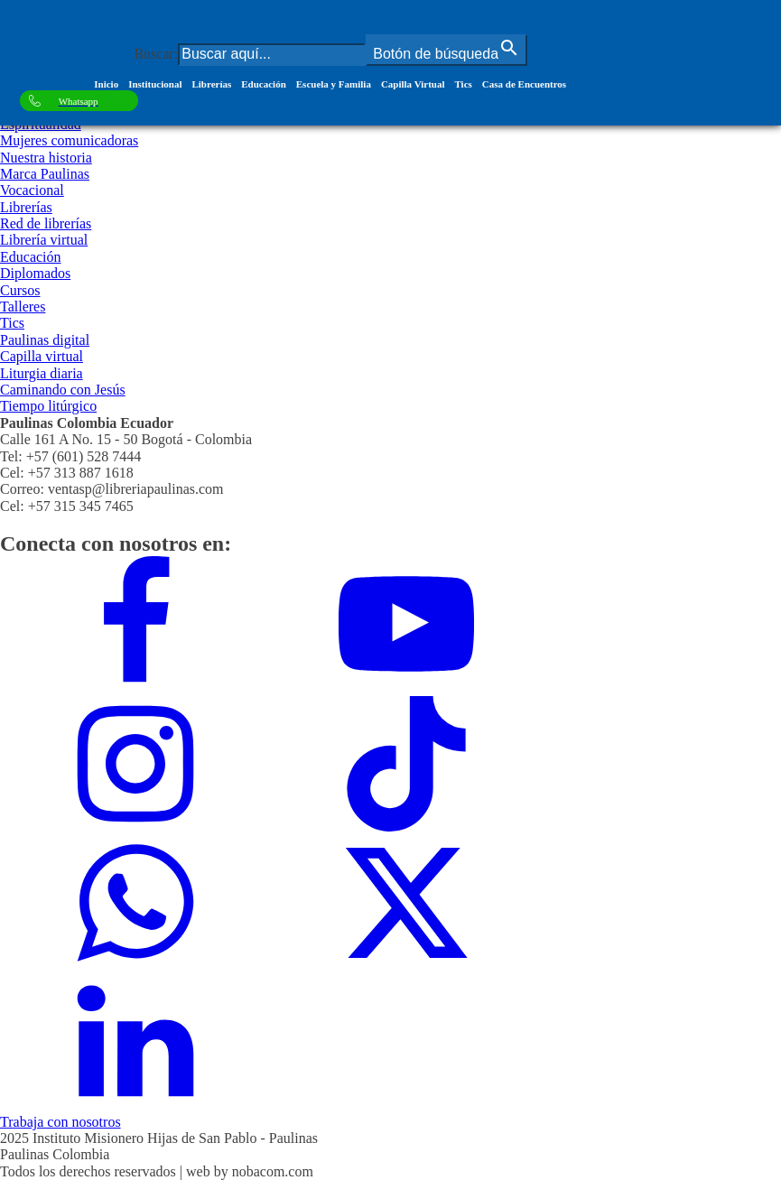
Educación (263, 84)
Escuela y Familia (333, 84)
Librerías (211, 84)
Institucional (154, 84)
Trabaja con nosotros (60, 1121)
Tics (462, 84)
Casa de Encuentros (524, 84)
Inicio (106, 84)
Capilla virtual (41, 356)
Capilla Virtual (413, 84)
